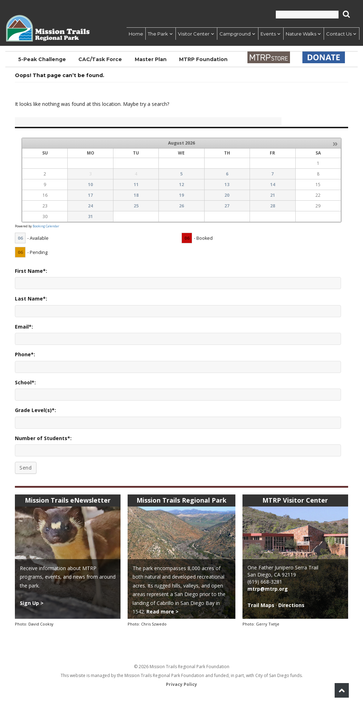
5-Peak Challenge (42, 59)
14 (272, 185)
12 (181, 185)
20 (226, 195)
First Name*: (31, 270)
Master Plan (151, 59)
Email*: (24, 326)
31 (90, 216)
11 (136, 185)
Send (25, 467)
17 (90, 195)
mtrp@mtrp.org (267, 588)
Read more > (162, 611)
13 (226, 185)
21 (272, 195)
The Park (158, 34)
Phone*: (25, 354)
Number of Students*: (43, 438)
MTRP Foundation (203, 59)
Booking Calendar (46, 226)
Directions (291, 605)
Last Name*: (31, 298)
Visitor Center (194, 34)
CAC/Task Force (100, 59)
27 (226, 206)
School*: (25, 382)
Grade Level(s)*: (35, 410)
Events (268, 34)
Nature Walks (301, 34)
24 (90, 206)
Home (136, 34)
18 (136, 195)
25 (136, 206)
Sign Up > (32, 603)
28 (272, 206)
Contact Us (339, 34)
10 (90, 185)
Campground (235, 34)
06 (20, 238)
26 (181, 206)
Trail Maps (260, 605)
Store (268, 57)
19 (181, 195)
